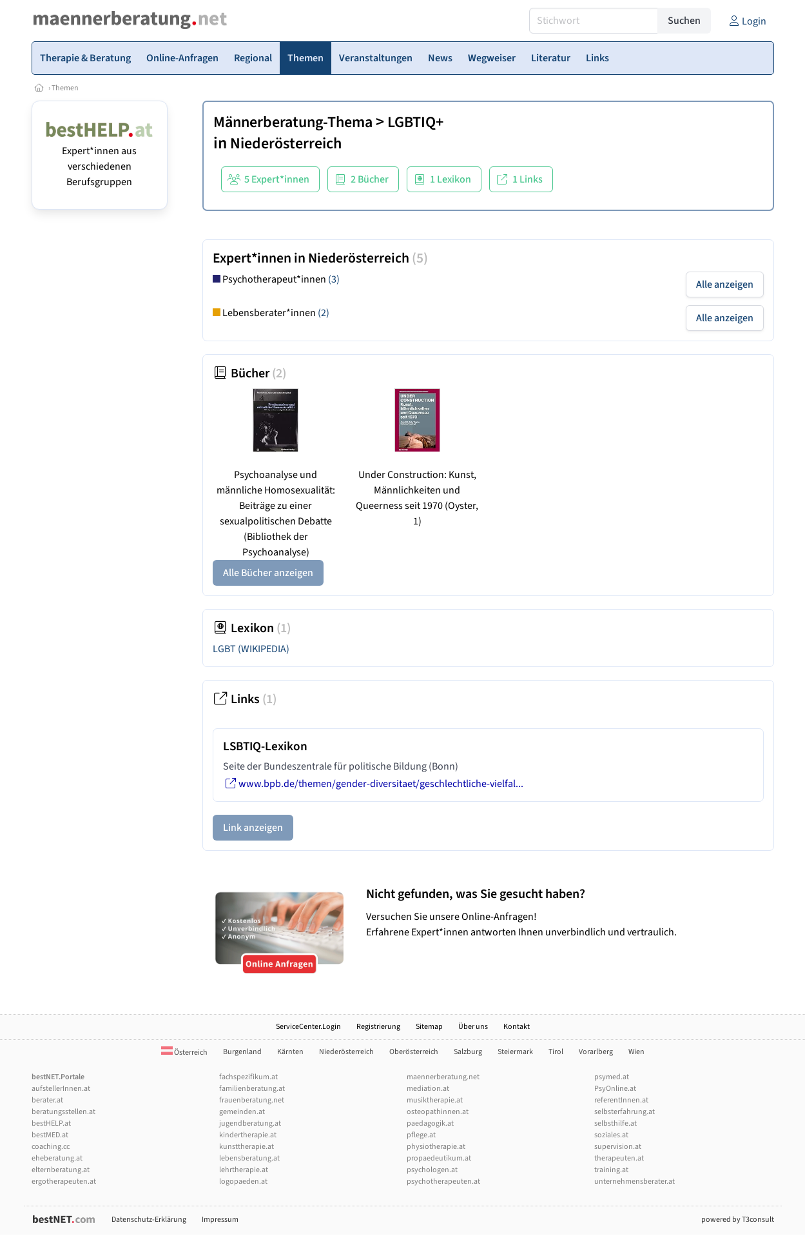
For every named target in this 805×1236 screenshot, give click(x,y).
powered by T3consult (737, 1219)
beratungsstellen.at (63, 1111)
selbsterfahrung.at (624, 1111)
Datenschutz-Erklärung (149, 1219)
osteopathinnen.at (438, 1111)
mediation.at (428, 1088)
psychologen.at (432, 1169)
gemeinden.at (242, 1111)
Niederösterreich (286, 143)
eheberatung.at (57, 1158)
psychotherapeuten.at (443, 1181)
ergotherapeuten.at (64, 1181)
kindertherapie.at (247, 1135)
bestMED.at (50, 1135)
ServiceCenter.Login (308, 1026)
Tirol (555, 1051)
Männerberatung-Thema (293, 122)
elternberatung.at (61, 1169)
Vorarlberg (596, 1051)
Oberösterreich (413, 1051)
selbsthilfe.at (615, 1123)
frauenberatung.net (251, 1100)
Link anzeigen (253, 828)
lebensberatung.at (249, 1158)
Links (244, 699)
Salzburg (468, 1051)
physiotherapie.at (436, 1146)
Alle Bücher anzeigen (268, 573)
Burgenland (242, 1051)
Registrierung (378, 1026)
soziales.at (611, 1135)
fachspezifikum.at (248, 1077)
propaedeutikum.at (439, 1158)
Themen (65, 88)
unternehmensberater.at (634, 1181)
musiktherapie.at (435, 1100)
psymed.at (611, 1077)
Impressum (220, 1219)
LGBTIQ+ (415, 122)
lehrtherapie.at (243, 1169)
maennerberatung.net (443, 1077)
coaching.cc (51, 1146)
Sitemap (429, 1026)
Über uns (473, 1026)
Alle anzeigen (724, 284)
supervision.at (617, 1146)
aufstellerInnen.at (61, 1088)
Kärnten (290, 1051)
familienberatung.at (252, 1088)
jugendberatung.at (250, 1123)
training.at (611, 1169)
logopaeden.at (243, 1181)
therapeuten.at (619, 1158)
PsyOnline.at (615, 1088)
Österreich (184, 1052)
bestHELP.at (51, 1123)
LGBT (251, 649)
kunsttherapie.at (246, 1146)
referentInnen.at (621, 1100)
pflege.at (421, 1135)
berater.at (47, 1100)
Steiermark (515, 1051)
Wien (636, 1051)
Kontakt (516, 1026)
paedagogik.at (430, 1123)
